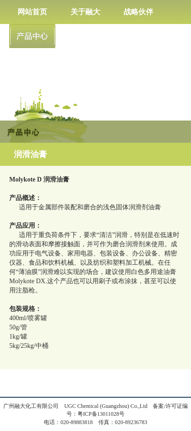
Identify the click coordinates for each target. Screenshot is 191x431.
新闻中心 (85, 36)
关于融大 (85, 12)
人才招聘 (138, 36)
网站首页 (32, 12)
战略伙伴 (138, 12)
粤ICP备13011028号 (101, 414)
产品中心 (32, 36)
